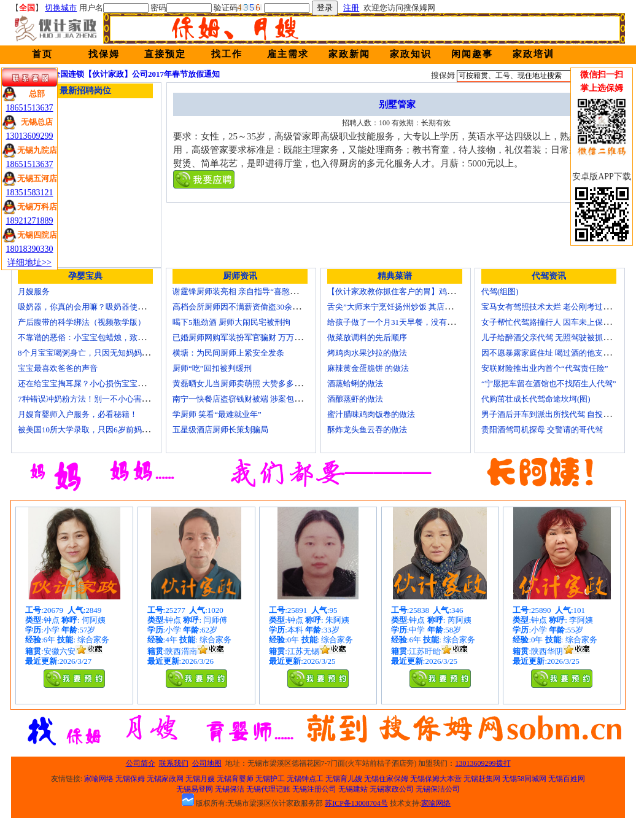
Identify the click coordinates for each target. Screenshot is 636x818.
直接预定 (165, 54)
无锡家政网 (165, 778)
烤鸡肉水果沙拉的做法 (367, 352)
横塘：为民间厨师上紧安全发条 (228, 352)
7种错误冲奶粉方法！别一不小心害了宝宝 (92, 398)
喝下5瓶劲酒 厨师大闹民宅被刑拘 (231, 322)
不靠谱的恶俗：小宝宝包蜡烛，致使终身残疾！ (101, 337)
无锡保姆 (130, 778)
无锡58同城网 (524, 778)
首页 (42, 54)
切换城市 (61, 7)
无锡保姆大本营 (436, 778)
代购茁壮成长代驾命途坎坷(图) (536, 398)
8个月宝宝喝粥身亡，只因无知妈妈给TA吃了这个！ (109, 352)
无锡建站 (353, 789)
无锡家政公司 (392, 789)
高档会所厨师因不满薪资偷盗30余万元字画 (248, 306)
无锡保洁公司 (438, 789)
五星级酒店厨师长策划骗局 (220, 429)
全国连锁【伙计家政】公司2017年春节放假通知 (136, 74)
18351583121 (29, 192)
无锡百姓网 (566, 778)
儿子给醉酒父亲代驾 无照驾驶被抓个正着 (554, 337)
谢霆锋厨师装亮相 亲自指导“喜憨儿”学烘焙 (249, 291)
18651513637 (29, 107)
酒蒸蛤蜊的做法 (355, 383)
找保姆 (104, 54)
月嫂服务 (34, 291)
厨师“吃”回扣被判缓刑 (212, 368)
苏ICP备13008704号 (356, 803)
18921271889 (29, 220)
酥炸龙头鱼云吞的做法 (367, 429)
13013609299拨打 (483, 763)
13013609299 (29, 136)
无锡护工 (270, 778)
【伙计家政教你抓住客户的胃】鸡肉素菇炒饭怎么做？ (423, 291)
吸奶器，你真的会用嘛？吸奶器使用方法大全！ (101, 306)
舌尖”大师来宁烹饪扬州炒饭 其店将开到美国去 (409, 306)
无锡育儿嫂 (343, 778)
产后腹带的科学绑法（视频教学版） (81, 322)
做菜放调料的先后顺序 (367, 337)
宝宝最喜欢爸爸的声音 (58, 368)
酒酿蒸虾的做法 (355, 398)
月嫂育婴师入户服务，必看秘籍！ (78, 414)
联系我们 (173, 763)
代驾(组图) (500, 291)
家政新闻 (349, 54)
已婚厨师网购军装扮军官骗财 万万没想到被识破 (257, 337)
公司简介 (140, 763)
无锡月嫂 (200, 778)
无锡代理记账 (268, 789)
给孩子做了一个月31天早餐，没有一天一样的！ (411, 322)
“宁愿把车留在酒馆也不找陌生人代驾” (548, 383)
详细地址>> (29, 262)
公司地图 (207, 763)
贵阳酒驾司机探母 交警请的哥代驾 (542, 429)
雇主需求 (288, 54)
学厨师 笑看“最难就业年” (217, 414)
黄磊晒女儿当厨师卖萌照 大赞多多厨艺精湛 (249, 383)
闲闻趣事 (472, 54)
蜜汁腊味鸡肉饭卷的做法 (371, 414)
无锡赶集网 (481, 778)
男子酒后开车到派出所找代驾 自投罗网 (550, 414)
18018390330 (29, 249)
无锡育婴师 (235, 778)
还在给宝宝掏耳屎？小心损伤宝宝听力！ (89, 383)
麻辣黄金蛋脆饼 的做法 (368, 368)
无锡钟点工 (305, 778)
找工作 (226, 54)
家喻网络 (99, 778)
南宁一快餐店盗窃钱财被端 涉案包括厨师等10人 (257, 398)
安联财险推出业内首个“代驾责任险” (544, 368)
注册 (351, 7)
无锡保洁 (229, 789)
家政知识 (411, 54)
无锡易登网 (194, 789)
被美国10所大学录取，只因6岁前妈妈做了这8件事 (105, 429)
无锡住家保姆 (386, 778)
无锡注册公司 (314, 789)
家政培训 (533, 54)
